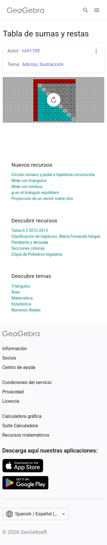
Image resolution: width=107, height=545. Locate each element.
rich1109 (31, 50)
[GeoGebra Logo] (25, 10)
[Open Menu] (96, 10)
